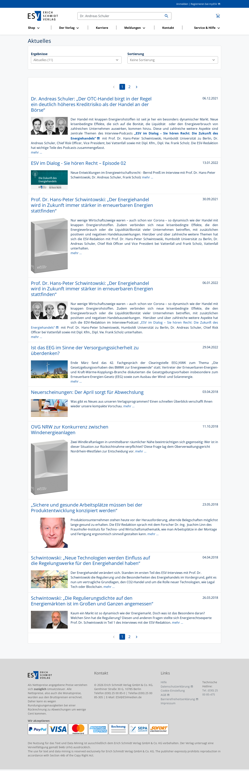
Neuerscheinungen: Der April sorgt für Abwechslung (87, 392)
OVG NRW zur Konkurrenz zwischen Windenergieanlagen (69, 429)
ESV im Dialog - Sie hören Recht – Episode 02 (78, 163)
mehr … (36, 152)
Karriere (102, 28)
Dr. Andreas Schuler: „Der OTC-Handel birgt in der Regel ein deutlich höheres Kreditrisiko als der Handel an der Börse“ (91, 104)
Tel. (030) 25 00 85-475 (210, 692)
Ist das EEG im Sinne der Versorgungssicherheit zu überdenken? (85, 350)
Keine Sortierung (174, 60)
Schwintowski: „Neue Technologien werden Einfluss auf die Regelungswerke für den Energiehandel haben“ (90, 560)
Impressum (168, 703)
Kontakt (168, 28)
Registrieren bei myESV (204, 4)
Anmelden (182, 4)
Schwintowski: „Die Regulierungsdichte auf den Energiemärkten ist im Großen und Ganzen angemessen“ (92, 601)
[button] (38, 28)
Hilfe (164, 682)
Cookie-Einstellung (173, 690)
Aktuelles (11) (77, 60)
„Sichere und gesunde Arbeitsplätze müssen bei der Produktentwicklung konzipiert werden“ (86, 507)
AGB (163, 695)
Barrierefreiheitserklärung (178, 699)
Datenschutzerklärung (175, 686)
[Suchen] (119, 16)
